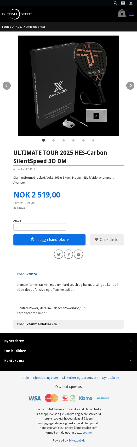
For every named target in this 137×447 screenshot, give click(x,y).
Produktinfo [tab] (27, 274)
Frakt (25, 377)
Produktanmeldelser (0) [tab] (37, 324)
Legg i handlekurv (49, 239)
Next (134, 85)
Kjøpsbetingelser (45, 377)
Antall (17, 220)
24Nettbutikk (76, 440)
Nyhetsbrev (110, 377)
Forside (6, 26)
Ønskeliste (106, 239)
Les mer (87, 433)
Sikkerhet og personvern (80, 377)
